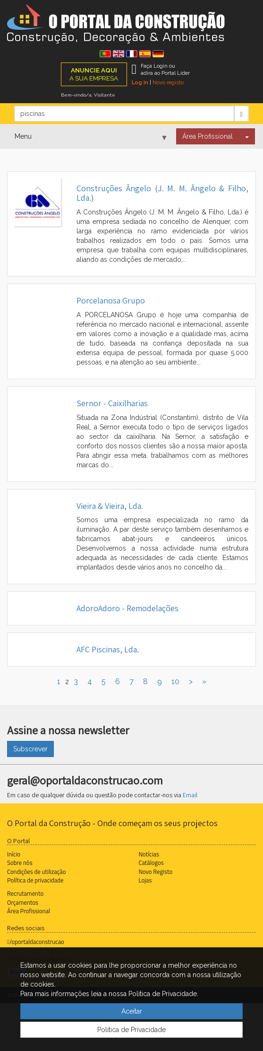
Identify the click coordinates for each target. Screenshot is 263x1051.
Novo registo (168, 82)
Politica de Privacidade (131, 1029)
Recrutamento (25, 893)
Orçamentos (22, 902)
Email (190, 795)
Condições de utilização (36, 871)
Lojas (145, 880)
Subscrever (30, 749)
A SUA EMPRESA (93, 74)
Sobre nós (20, 862)
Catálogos (151, 862)
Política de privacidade (35, 880)
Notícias (149, 854)
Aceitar (131, 1011)
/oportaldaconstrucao (35, 941)
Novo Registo (156, 871)
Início (13, 854)
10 (175, 681)
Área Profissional (207, 136)
